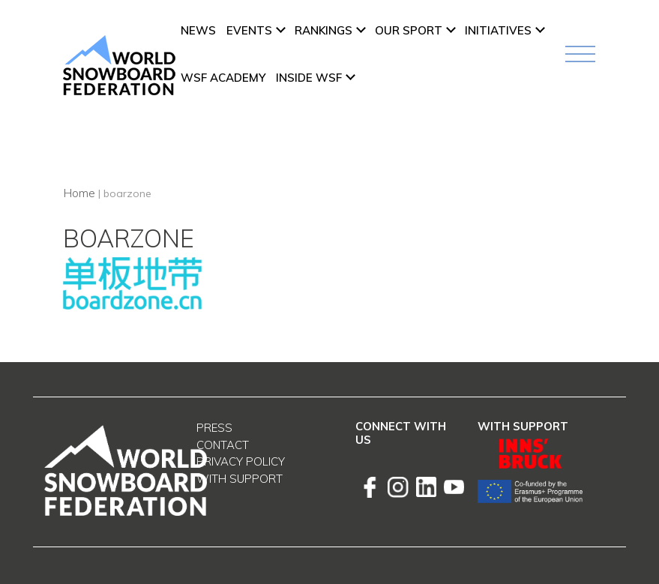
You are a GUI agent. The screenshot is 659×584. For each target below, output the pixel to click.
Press (214, 428)
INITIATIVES (498, 30)
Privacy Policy (240, 461)
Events (249, 30)
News (198, 30)
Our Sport (408, 30)
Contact (222, 445)
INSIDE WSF (309, 77)
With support (239, 479)
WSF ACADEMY (223, 77)
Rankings (323, 30)
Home (79, 192)
